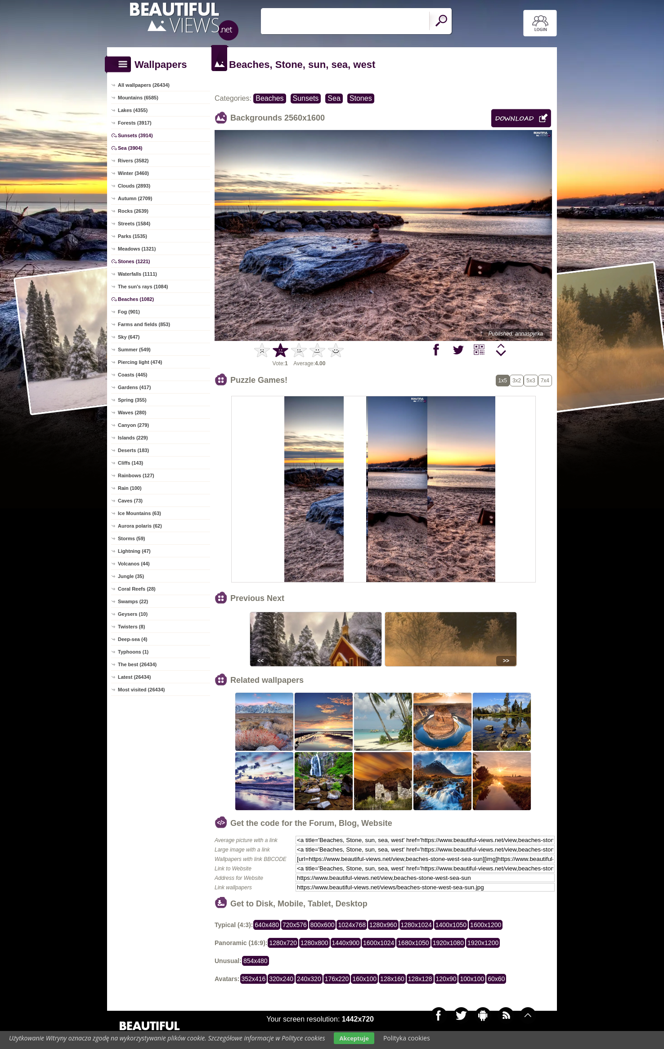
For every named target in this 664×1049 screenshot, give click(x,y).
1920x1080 (448, 942)
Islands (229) (133, 437)
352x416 (254, 978)
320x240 (281, 978)
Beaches (269, 98)
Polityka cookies (406, 1038)
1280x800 (314, 942)
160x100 (364, 978)
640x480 (267, 924)
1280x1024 (416, 924)
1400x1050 (451, 924)
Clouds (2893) (134, 185)
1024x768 (352, 924)
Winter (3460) (133, 173)
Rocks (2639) (133, 211)
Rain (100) (130, 488)
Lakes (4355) (133, 110)
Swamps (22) (133, 601)
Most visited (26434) (141, 689)
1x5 (502, 380)
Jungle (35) (131, 576)
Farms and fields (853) (144, 324)
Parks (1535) (132, 236)
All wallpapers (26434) (144, 85)
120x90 (446, 978)
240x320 (309, 978)
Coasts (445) (132, 374)
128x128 (420, 978)
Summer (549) (134, 349)
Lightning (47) (134, 551)
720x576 (295, 924)
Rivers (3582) (133, 160)
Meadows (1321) (137, 248)
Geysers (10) (133, 614)
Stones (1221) (134, 261)
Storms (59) (131, 538)
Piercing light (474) (140, 362)
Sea (334, 98)
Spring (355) (132, 400)
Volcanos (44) (134, 563)
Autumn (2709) (135, 198)
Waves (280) (132, 412)
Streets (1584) (134, 223)
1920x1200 (482, 942)
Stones (361, 98)
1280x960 (383, 924)
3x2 (516, 380)
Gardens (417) (134, 387)
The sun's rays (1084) (143, 286)
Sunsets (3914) (135, 135)
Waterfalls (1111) (137, 274)
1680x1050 (413, 942)
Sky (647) (128, 337)
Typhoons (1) (133, 652)
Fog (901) (129, 311)
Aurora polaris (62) (140, 526)
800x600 (322, 924)
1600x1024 (378, 942)
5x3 (530, 380)
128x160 (392, 978)
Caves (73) (130, 500)
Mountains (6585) (138, 97)
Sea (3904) (130, 148)
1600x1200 (485, 924)
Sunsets (306, 98)
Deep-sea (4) (132, 639)
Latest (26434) (134, 677)
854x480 (255, 960)
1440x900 (346, 942)
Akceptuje (353, 1038)
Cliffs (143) (130, 463)
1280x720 (283, 942)
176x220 (337, 978)
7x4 (545, 380)
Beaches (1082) (136, 299)
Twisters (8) (131, 626)
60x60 (496, 978)
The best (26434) (137, 664)
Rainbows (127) (136, 475)
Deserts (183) (133, 450)
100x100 (472, 978)
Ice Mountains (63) (139, 513)
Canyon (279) (133, 425)
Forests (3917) (135, 123)
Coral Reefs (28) (137, 589)
